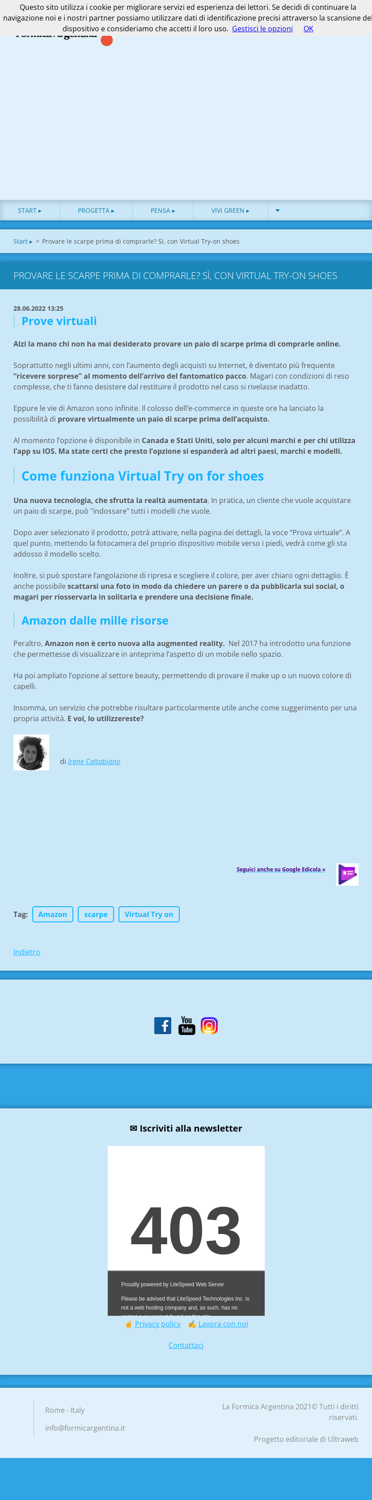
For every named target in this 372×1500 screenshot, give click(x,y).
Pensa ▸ (163, 222)
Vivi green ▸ (230, 222)
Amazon (53, 926)
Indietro (26, 963)
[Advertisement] (186, 144)
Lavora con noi (223, 1335)
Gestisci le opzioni (262, 29)
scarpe (96, 926)
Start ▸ (30, 222)
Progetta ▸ (96, 222)
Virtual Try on (149, 926)
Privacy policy (158, 1335)
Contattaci (186, 1357)
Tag (19, 926)
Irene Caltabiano (94, 773)
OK (308, 29)
